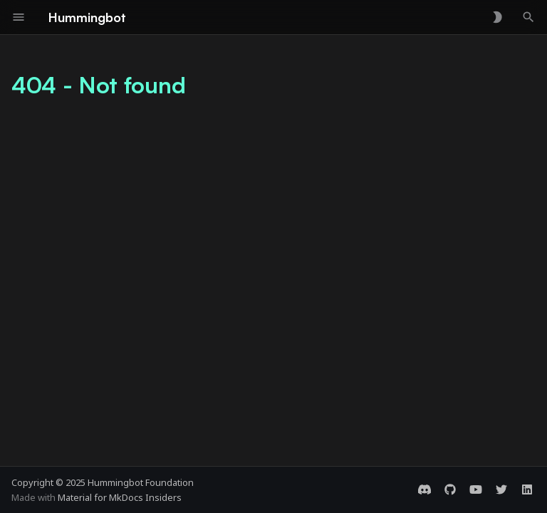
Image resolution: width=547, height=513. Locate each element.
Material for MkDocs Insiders (120, 497)
